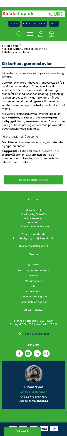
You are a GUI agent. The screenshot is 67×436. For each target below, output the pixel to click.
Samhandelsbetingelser (33, 296)
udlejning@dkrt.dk (43, 238)
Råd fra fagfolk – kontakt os (33, 270)
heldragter (20, 125)
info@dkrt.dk (38, 234)
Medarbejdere (33, 281)
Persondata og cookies (33, 302)
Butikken (33, 275)
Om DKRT (33, 265)
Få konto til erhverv (34, 23)
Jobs (33, 286)
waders (36, 125)
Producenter (33, 291)
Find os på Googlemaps (33, 334)
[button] (22, 431)
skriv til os (39, 151)
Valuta (54, 23)
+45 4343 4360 (40, 226)
